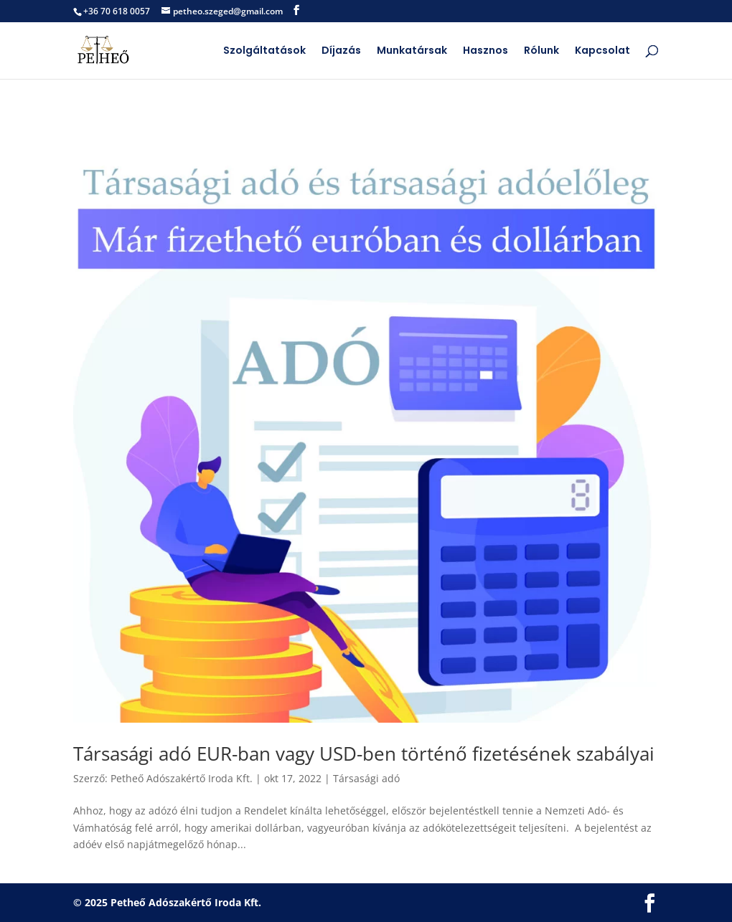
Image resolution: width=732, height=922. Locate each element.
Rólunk (541, 51)
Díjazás (341, 51)
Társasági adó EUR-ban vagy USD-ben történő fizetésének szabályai (363, 753)
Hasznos (485, 51)
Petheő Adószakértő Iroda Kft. (182, 778)
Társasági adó (366, 778)
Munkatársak (412, 51)
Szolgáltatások (264, 51)
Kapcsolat (602, 51)
